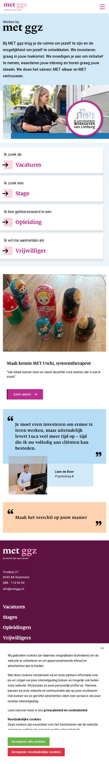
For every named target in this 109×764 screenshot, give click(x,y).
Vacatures (14, 607)
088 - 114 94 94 (13, 583)
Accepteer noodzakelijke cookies (36, 752)
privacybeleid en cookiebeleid (65, 710)
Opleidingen (17, 627)
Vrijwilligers (17, 638)
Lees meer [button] (22, 394)
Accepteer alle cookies (29, 741)
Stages (10, 617)
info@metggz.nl (13, 589)
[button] (102, 6)
